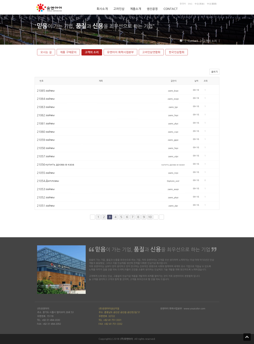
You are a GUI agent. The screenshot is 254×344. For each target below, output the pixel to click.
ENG (190, 4)
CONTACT (170, 8)
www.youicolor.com (194, 308)
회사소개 (102, 8)
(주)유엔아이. (127, 339)
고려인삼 (118, 8)
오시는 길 (46, 52)
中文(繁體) (212, 4)
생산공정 (152, 8)
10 (150, 216)
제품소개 (135, 8)
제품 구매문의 (68, 52)
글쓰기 (214, 72)
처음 (92, 217)
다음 (155, 217)
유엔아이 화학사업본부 (120, 52)
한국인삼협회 (176, 52)
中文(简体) (200, 4)
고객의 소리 (92, 52)
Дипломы (52, 180)
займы (50, 90)
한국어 (183, 4)
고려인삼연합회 (151, 52)
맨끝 (161, 217)
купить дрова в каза (60, 164)
